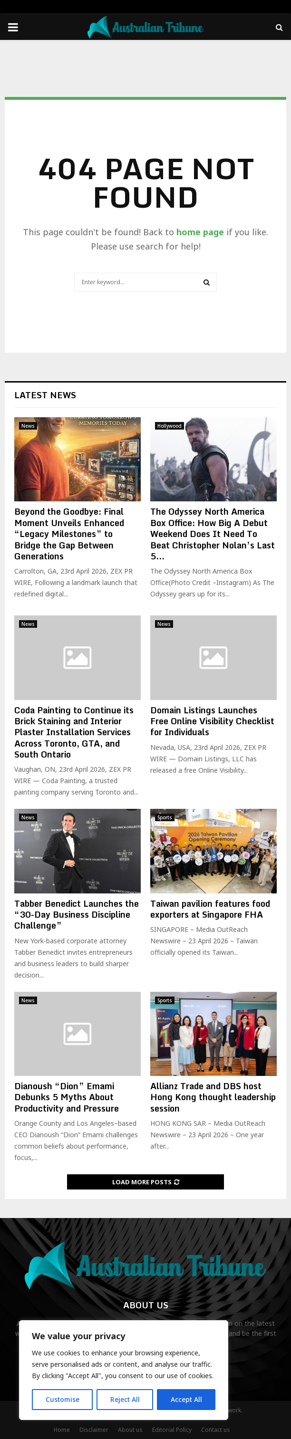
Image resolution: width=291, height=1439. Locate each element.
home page (200, 232)
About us (130, 1430)
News (28, 425)
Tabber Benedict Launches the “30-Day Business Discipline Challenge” (76, 914)
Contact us (215, 1430)
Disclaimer (93, 1430)
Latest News (45, 395)
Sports (164, 817)
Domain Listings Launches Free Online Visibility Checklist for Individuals (212, 721)
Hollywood (169, 425)
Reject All (125, 1399)
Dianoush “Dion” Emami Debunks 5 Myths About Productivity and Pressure (66, 1097)
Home (62, 1430)
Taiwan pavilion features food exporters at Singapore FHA (210, 908)
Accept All (186, 1399)
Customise (62, 1399)
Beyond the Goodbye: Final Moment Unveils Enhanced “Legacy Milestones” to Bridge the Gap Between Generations (69, 533)
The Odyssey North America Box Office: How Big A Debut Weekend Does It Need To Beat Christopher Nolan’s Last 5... (212, 533)
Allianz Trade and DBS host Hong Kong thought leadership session (213, 1097)
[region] (123, 1370)
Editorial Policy (172, 1430)
